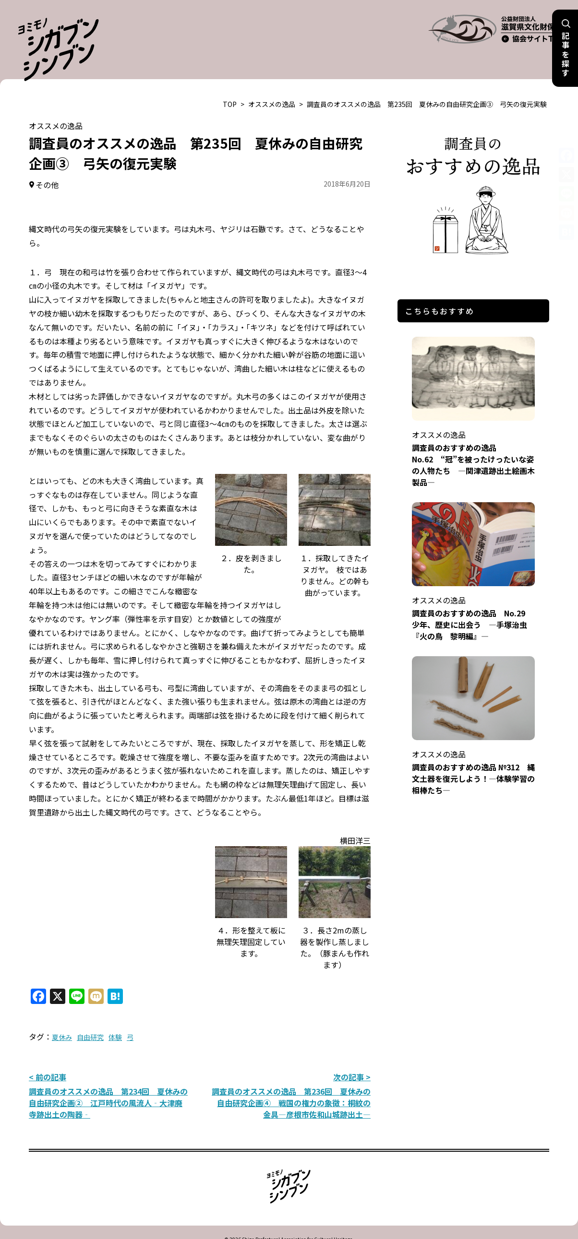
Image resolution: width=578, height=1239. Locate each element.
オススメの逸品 (271, 80)
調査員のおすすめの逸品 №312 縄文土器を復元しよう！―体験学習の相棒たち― (473, 742)
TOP (230, 80)
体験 (115, 1013)
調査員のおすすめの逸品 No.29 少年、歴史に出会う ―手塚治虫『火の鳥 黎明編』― (473, 588)
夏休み (62, 1013)
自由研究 (90, 1013)
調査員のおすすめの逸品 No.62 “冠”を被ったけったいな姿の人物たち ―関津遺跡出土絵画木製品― (473, 428)
